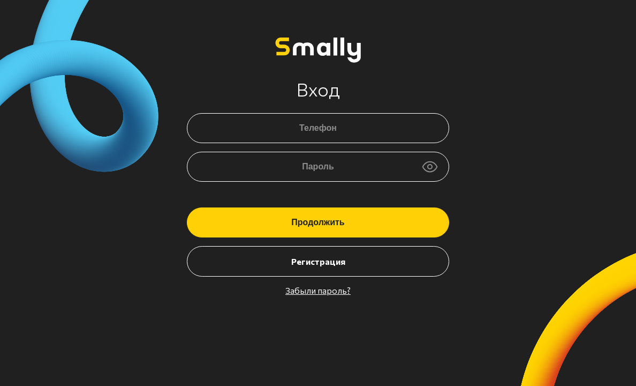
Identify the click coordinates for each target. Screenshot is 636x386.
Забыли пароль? (318, 290)
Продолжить (317, 222)
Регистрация (318, 261)
